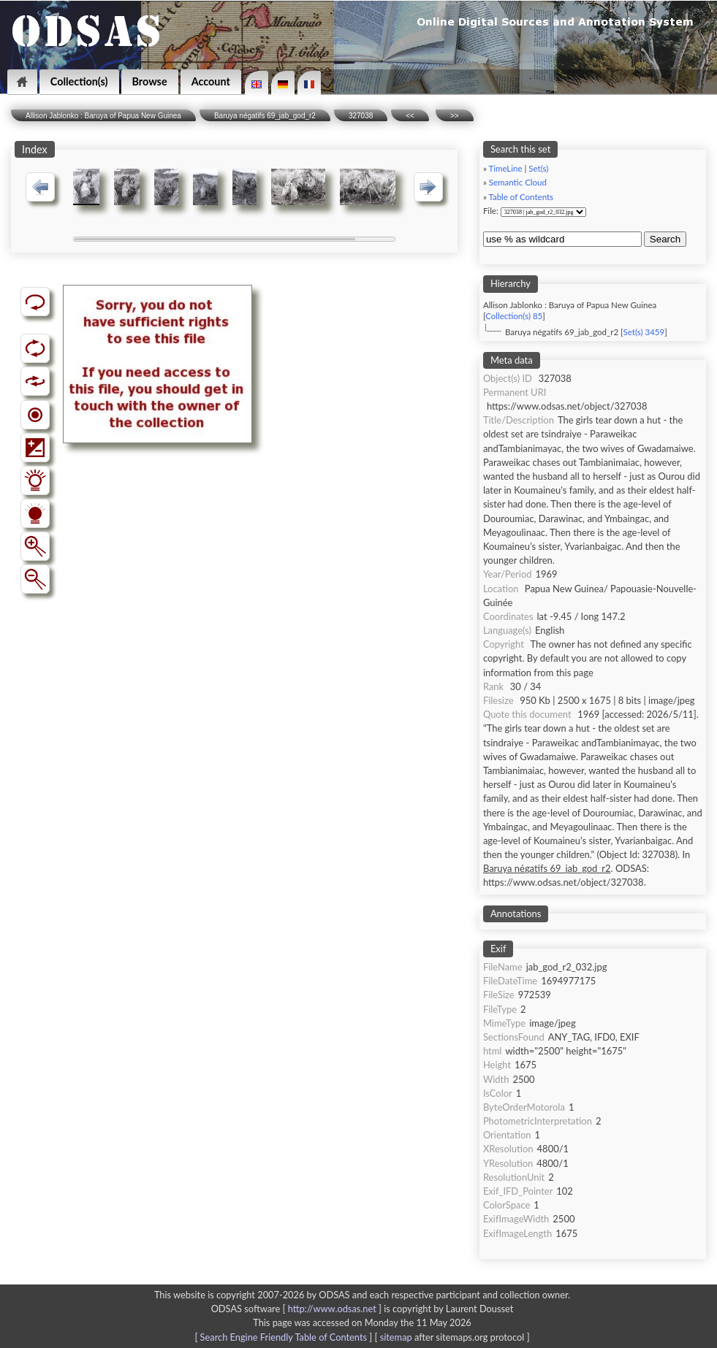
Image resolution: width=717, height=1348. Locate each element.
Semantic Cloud (518, 182)
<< (410, 116)
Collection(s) (79, 81)
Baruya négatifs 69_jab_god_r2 (265, 116)
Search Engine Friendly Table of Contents (283, 1337)
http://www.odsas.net (332, 1308)
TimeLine (505, 168)
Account (210, 81)
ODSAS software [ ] (297, 1308)
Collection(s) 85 (513, 316)
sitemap (396, 1337)
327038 (361, 116)
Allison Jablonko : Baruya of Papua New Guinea (103, 116)
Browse (149, 81)
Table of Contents (520, 197)
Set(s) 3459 (644, 332)
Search (665, 239)
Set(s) (538, 168)
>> (454, 116)
